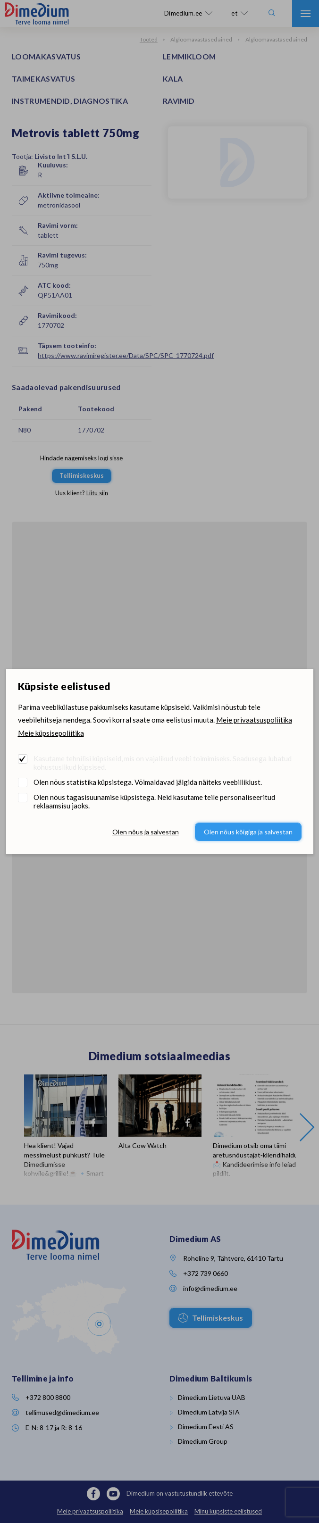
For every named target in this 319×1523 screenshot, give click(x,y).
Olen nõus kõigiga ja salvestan (248, 832)
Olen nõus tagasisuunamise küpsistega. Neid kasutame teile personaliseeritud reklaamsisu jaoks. (154, 801)
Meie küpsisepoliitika (51, 733)
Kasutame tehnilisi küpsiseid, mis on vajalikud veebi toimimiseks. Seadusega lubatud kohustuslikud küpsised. (163, 762)
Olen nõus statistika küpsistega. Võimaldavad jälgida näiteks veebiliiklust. (148, 782)
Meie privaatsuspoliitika (254, 720)
